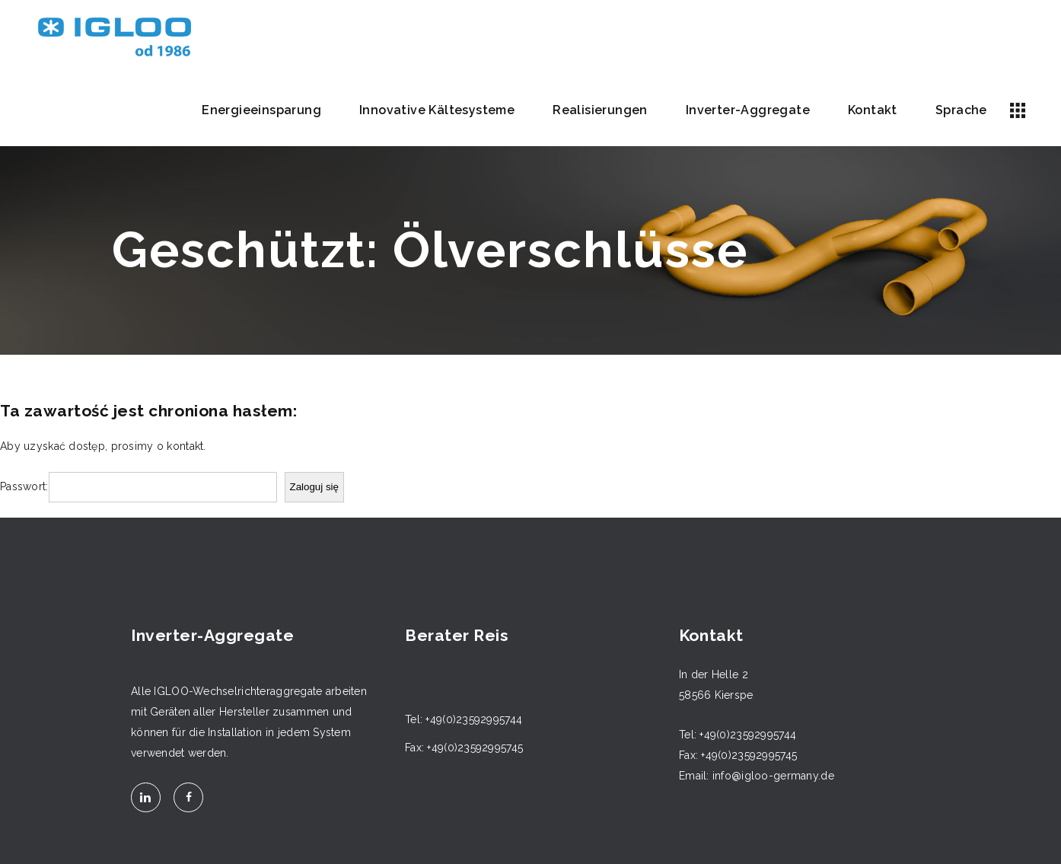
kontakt (185, 446)
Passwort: (24, 486)
